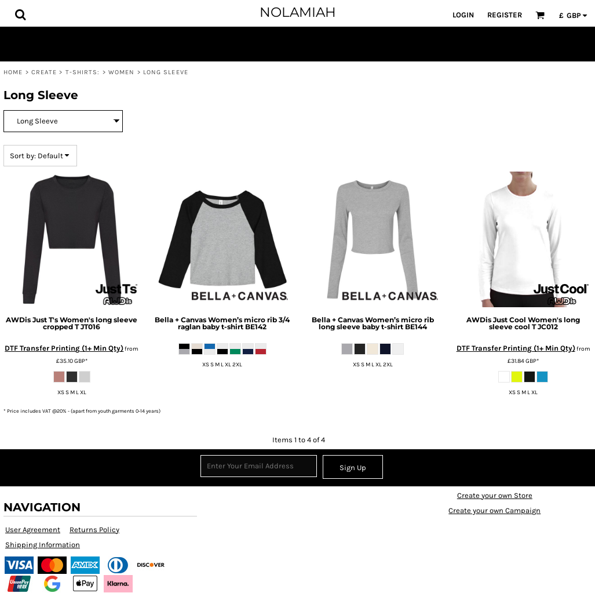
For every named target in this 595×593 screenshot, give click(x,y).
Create (44, 72)
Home (13, 72)
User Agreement (32, 529)
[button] (20, 14)
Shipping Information (42, 544)
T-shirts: (82, 72)
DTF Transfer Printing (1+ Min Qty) (64, 348)
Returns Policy (94, 529)
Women (121, 72)
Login (463, 14)
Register (504, 14)
